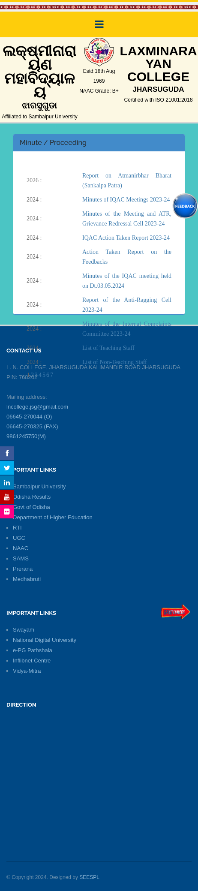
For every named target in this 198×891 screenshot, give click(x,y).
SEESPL (89, 877)
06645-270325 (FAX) (32, 426)
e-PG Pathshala (32, 650)
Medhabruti (27, 579)
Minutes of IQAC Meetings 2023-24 (126, 199)
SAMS (21, 558)
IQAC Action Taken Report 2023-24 (126, 238)
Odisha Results (32, 497)
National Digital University (44, 640)
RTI (17, 527)
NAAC (20, 548)
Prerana (23, 569)
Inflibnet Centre (32, 660)
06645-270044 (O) (29, 416)
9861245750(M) (26, 436)
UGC (19, 538)
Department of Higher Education (53, 517)
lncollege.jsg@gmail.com (37, 406)
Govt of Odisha (31, 507)
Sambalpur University (39, 486)
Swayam (23, 629)
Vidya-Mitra (27, 671)
